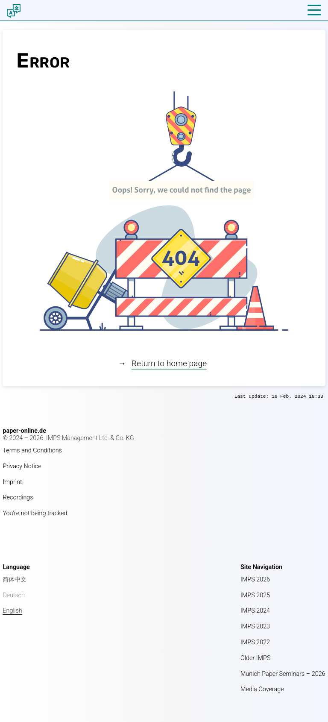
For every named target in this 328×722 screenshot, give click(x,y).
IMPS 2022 (255, 642)
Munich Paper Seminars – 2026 (282, 674)
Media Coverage (262, 689)
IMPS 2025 (255, 595)
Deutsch (14, 595)
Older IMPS (255, 658)
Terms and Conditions (32, 450)
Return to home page (169, 363)
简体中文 (14, 579)
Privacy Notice (22, 466)
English (12, 610)
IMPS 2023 (255, 626)
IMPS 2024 (255, 610)
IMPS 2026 (255, 579)
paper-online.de (24, 430)
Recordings (18, 497)
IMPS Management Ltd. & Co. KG (90, 438)
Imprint (12, 482)
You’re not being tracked (35, 513)
